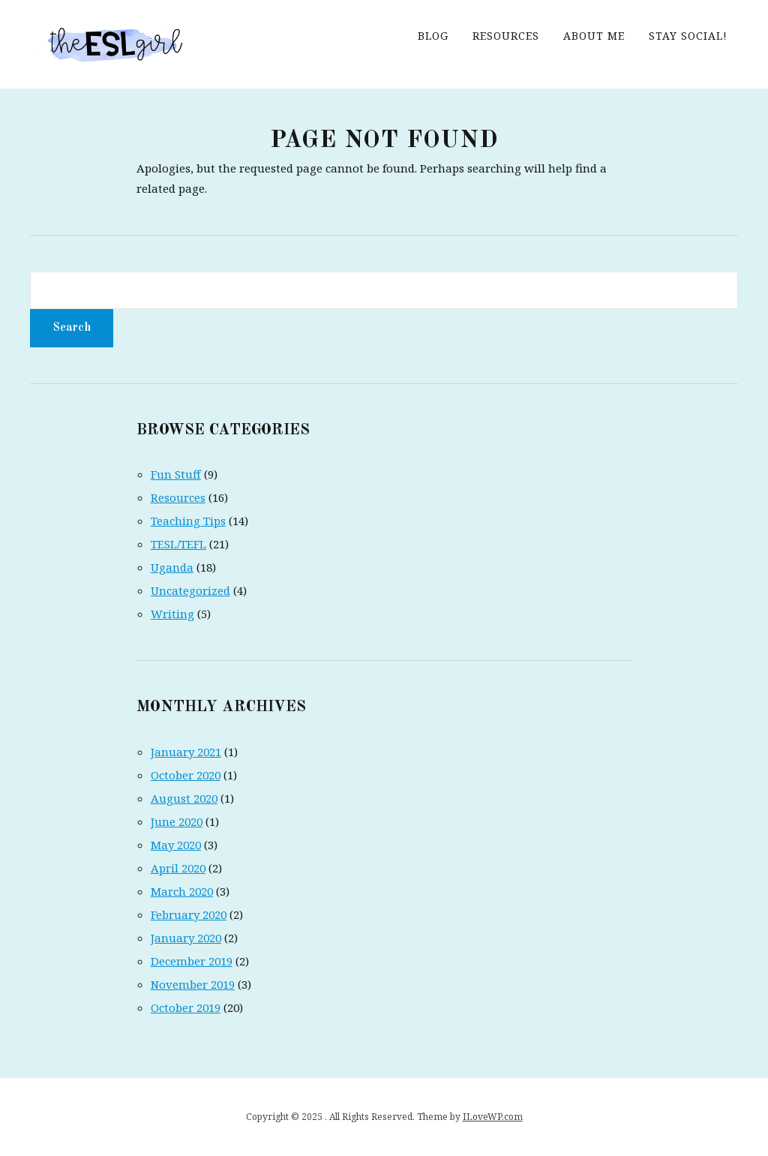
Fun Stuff (176, 474)
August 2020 (184, 798)
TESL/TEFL (178, 543)
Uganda (172, 567)
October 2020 (185, 774)
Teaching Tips (188, 520)
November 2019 (193, 984)
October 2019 (185, 1007)
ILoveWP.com (493, 1116)
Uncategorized (190, 590)
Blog (433, 36)
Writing (172, 613)
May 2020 (176, 844)
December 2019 (191, 960)
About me (594, 36)
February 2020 (188, 914)
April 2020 (178, 867)
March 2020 (182, 891)
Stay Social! (688, 36)
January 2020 (186, 937)
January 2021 (186, 751)
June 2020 (176, 821)
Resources (505, 36)
